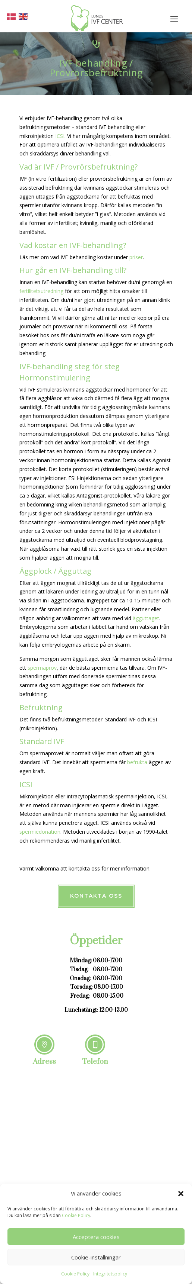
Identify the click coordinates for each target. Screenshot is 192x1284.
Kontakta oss (96, 895)
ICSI (59, 135)
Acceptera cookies (96, 1236)
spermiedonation (39, 831)
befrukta (137, 762)
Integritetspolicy (110, 1274)
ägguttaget (145, 618)
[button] (181, 1193)
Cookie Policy (76, 1215)
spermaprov (42, 667)
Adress (44, 1061)
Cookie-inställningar (96, 1257)
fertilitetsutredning (41, 291)
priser (136, 257)
